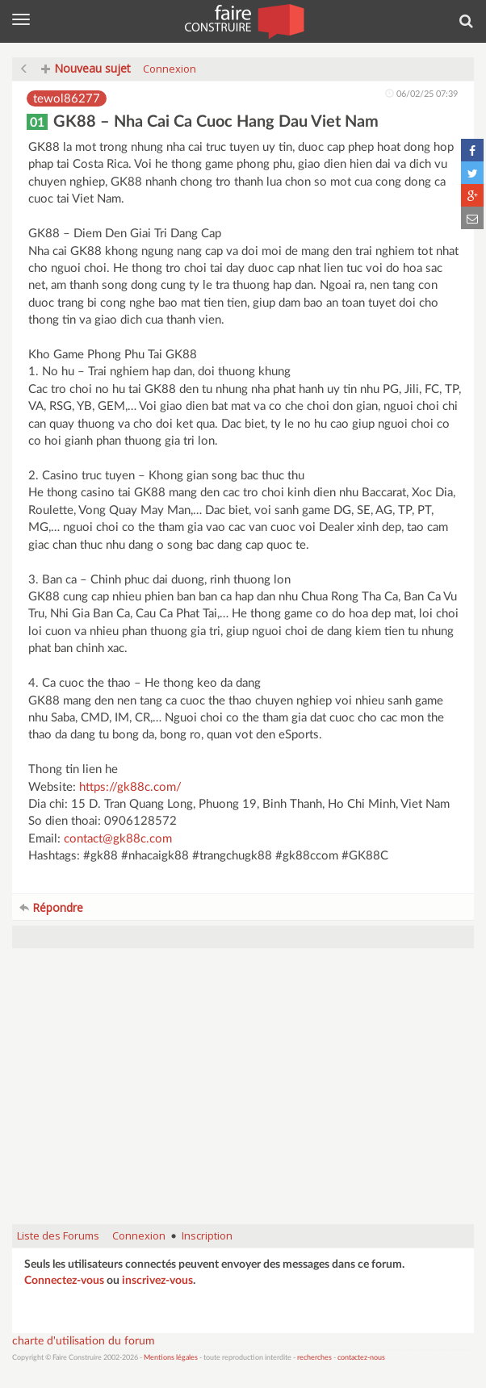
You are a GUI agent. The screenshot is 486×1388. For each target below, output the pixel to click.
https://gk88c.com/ (130, 787)
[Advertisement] (243, 1094)
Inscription (207, 1235)
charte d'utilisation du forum (83, 1341)
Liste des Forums (58, 1235)
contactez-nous (361, 1357)
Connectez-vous (64, 1280)
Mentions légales (171, 1357)
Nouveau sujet (86, 68)
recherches (314, 1357)
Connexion (169, 68)
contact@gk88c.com (118, 839)
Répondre (51, 907)
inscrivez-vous (157, 1280)
